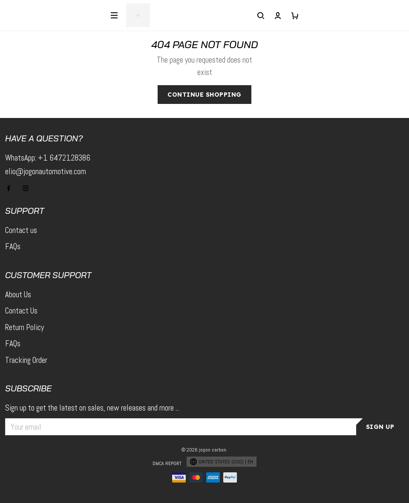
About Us (18, 294)
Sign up (380, 427)
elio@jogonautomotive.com (45, 171)
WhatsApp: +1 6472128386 (47, 157)
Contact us (21, 230)
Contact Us (21, 310)
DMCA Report (167, 463)
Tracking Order (26, 360)
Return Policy (24, 327)
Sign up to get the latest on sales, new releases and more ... (92, 407)
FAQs (12, 246)
